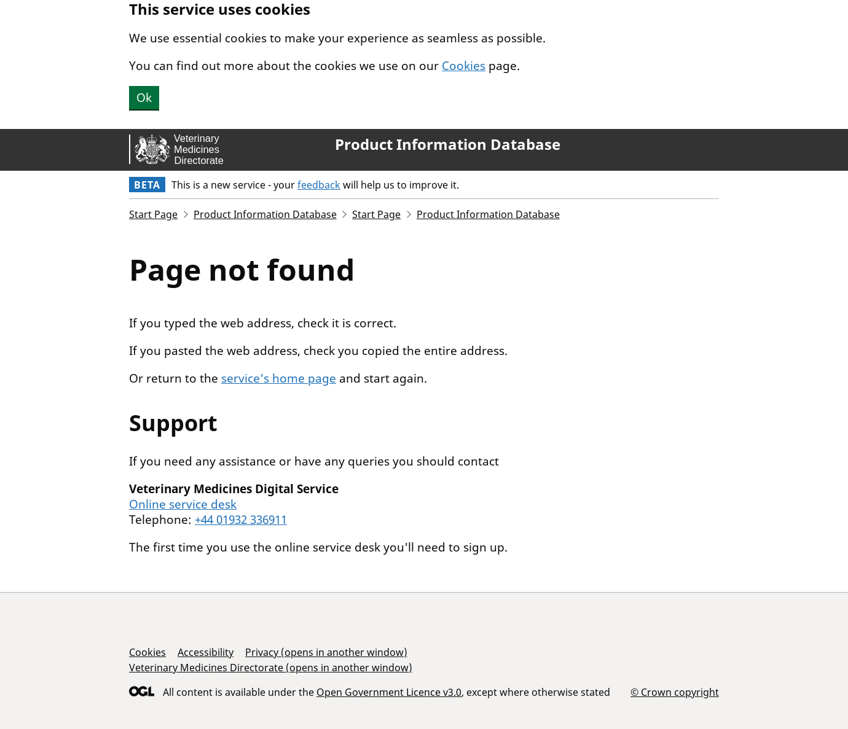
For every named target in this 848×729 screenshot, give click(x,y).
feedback (318, 185)
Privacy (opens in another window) (326, 652)
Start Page (153, 214)
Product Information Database (447, 144)
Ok (144, 98)
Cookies (463, 66)
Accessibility (206, 652)
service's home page (278, 378)
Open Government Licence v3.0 (388, 692)
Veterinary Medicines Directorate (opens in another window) (270, 667)
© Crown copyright (674, 691)
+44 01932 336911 (241, 520)
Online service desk (183, 504)
